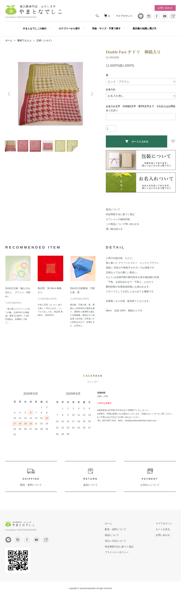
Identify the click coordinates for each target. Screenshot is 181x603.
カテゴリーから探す (69, 28)
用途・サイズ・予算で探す (106, 28)
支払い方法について (126, 545)
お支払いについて (150, 489)
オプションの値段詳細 (118, 223)
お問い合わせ (165, 7)
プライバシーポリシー (127, 556)
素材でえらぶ (24, 44)
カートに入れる (136, 145)
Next (90, 98)
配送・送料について (31, 489)
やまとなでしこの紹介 (35, 28)
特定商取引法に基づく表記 (120, 218)
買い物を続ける (114, 233)
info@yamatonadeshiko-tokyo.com (140, 425)
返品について (113, 213)
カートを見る (166, 533)
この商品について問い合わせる (122, 228)
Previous (10, 98)
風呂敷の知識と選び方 (144, 28)
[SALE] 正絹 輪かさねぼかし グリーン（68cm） (18, 296)
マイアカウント (124, 15)
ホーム (8, 44)
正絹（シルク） (44, 44)
